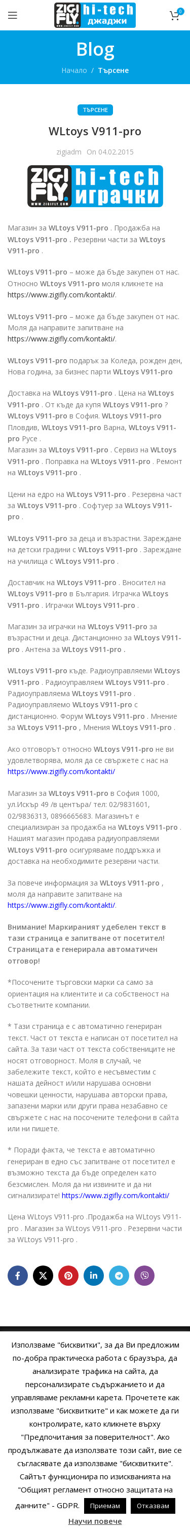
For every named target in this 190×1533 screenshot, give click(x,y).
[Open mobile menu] (13, 15)
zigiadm (69, 152)
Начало (74, 70)
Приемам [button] (105, 1505)
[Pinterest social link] (68, 1276)
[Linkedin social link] (94, 1276)
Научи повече (95, 1521)
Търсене (113, 70)
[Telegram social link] (119, 1276)
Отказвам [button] (153, 1505)
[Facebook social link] (18, 1276)
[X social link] (43, 1276)
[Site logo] (95, 14)
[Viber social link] (144, 1276)
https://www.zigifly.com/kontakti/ (61, 294)
